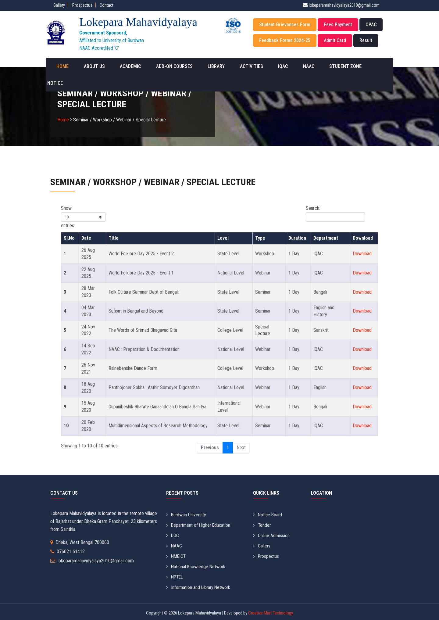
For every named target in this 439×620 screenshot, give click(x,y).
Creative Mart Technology (270, 610)
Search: (335, 213)
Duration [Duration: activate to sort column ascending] (297, 238)
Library (206, 66)
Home (64, 66)
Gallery (59, 5)
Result (365, 40)
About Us (92, 66)
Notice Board (268, 515)
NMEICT (176, 555)
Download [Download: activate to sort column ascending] (363, 238)
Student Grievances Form (284, 24)
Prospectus (82, 5)
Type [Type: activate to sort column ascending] (260, 238)
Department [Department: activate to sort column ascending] (325, 238)
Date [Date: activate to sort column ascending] (86, 238)
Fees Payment (338, 24)
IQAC (267, 66)
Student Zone (324, 66)
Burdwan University (186, 515)
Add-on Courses (167, 66)
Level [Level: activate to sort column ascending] (223, 238)
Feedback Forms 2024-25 (284, 40)
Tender (262, 525)
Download (362, 253)
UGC (172, 535)
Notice (360, 66)
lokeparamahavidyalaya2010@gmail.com (344, 5)
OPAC (371, 24)
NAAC (289, 66)
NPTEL (175, 575)
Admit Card (335, 40)
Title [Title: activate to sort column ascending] (114, 238)
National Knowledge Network (196, 565)
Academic (126, 66)
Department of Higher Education (199, 525)
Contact (106, 5)
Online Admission (271, 535)
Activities (238, 66)
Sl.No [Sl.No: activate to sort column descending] (69, 238)
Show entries (83, 216)
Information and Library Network (199, 585)
